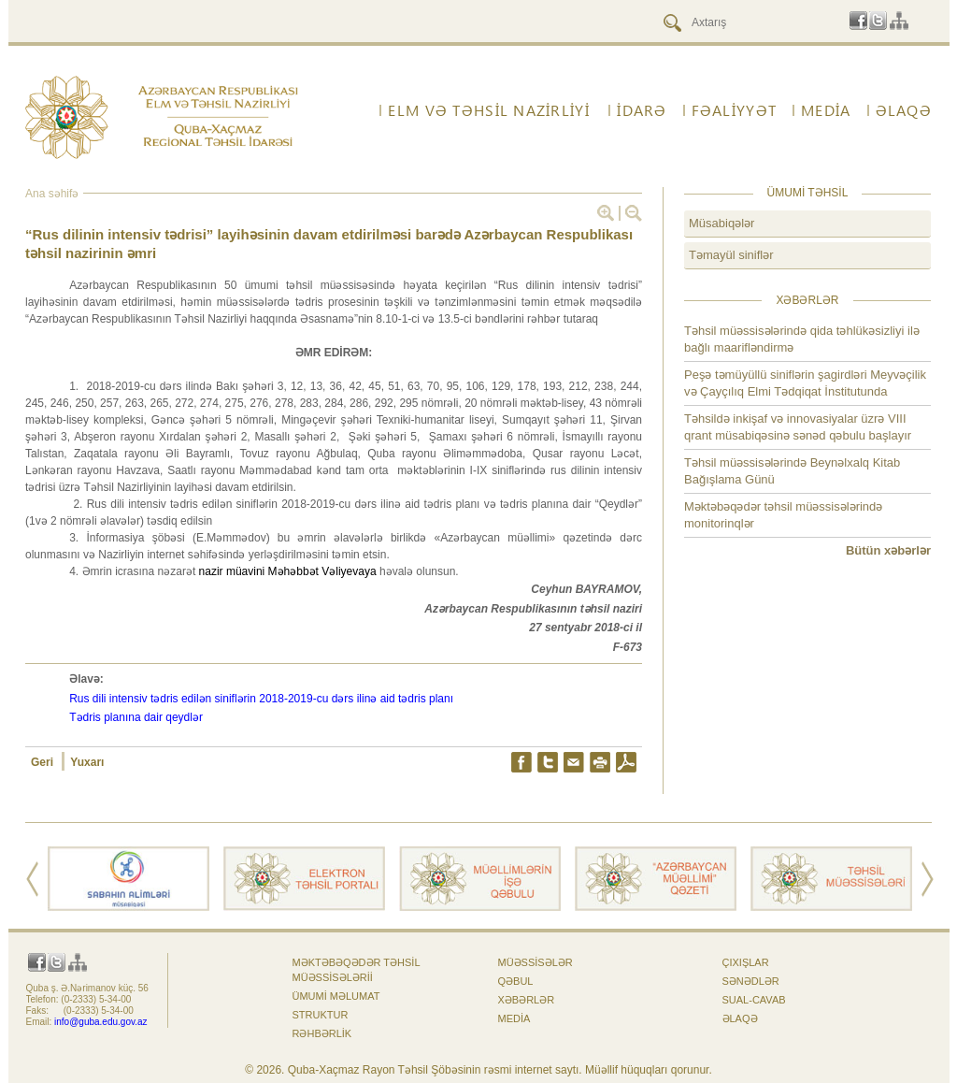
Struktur (321, 1014)
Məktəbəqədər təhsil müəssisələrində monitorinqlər (783, 514)
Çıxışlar (745, 962)
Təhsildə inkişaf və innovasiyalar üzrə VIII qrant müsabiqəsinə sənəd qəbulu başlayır (797, 427)
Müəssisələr (535, 962)
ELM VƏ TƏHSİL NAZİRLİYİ (488, 110)
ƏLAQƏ (904, 110)
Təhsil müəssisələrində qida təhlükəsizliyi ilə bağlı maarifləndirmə (802, 339)
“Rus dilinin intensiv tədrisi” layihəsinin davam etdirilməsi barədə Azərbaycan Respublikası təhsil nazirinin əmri (329, 243)
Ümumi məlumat (336, 996)
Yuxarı (87, 762)
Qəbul (516, 981)
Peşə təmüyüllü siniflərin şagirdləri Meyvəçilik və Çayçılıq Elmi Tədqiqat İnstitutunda (805, 383)
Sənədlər (750, 981)
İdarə (641, 110)
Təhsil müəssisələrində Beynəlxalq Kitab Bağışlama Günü (792, 470)
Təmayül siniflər (731, 255)
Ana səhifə (52, 193)
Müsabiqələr (721, 223)
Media (825, 110)
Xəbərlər (526, 999)
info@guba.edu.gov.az (100, 1022)
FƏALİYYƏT (735, 110)
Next (927, 879)
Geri (43, 762)
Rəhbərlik (322, 1033)
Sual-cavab (754, 999)
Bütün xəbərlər (888, 550)
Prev (32, 879)
